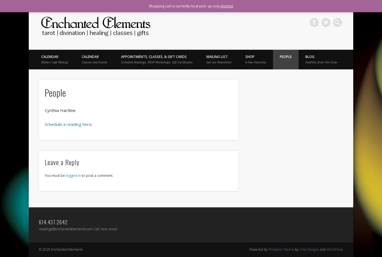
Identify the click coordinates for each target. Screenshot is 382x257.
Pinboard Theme (281, 249)
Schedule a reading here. (69, 124)
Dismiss (227, 6)
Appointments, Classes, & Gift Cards (157, 59)
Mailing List (219, 59)
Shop (255, 59)
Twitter (325, 22)
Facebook (314, 22)
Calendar (54, 59)
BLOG (321, 59)
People (286, 56)
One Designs (309, 249)
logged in (73, 175)
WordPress (334, 249)
